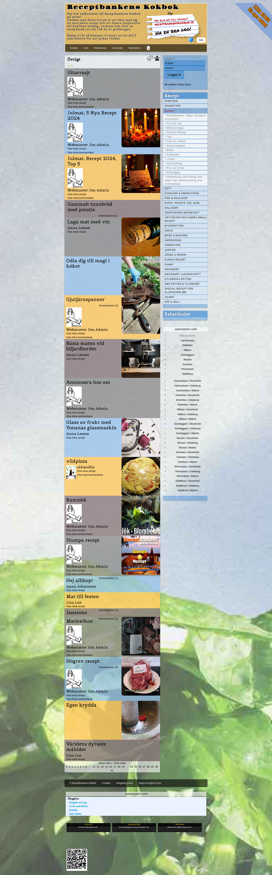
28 (148, 766)
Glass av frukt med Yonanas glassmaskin (91, 425)
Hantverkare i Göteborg (188, 385)
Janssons (76, 612)
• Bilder (169, 150)
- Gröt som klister (77, 806)
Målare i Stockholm (187, 409)
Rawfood (171, 101)
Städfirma (187, 373)
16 (110, 766)
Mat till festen (82, 596)
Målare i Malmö (187, 418)
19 (123, 766)
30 (156, 766)
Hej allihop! (79, 580)
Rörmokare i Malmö (187, 476)
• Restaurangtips (175, 145)
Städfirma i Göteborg (187, 485)
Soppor (170, 250)
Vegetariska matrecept (182, 212)
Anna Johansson (81, 586)
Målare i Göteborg (188, 414)
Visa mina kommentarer (80, 106)
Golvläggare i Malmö (187, 433)
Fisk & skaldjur (176, 198)
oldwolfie (85, 467)
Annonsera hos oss (88, 382)
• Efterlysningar (174, 128)
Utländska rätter (178, 279)
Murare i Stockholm (187, 438)
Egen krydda (81, 705)
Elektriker (187, 345)
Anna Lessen (78, 227)
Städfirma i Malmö (188, 490)
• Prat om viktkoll (175, 141)
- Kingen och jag (76, 802)
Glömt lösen (184, 84)
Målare (187, 350)
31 (111, 770)
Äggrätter (173, 106)
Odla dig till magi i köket (88, 263)
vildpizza (76, 461)
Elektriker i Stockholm (188, 395)
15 (106, 766)
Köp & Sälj (172, 302)
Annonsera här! (186, 329)
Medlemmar (100, 48)
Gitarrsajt (78, 72)
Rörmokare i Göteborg (187, 471)
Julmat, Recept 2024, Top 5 (91, 161)
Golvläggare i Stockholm (187, 423)
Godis (169, 230)
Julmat (170, 297)
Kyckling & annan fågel (182, 193)
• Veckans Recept (175, 132)
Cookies (106, 783)
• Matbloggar (172, 172)
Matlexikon (79, 621)
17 (114, 766)
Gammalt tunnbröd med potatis (89, 206)
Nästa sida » (105, 763)
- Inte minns (74, 813)
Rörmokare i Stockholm (188, 466)
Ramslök (76, 500)
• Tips (168, 136)
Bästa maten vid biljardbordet (85, 346)
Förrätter (172, 245)
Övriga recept (175, 259)
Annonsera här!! (136, 794)
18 (119, 766)
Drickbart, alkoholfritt (183, 274)
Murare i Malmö (187, 447)
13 (98, 766)
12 (94, 766)
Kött (168, 188)
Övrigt (170, 111)
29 (152, 766)
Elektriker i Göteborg (187, 400)
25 (135, 766)
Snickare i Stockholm (187, 452)
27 (144, 766)
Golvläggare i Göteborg (188, 428)
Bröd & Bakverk (176, 235)
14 (102, 766)
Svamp (169, 264)
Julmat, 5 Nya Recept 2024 (92, 115)
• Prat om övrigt (174, 168)
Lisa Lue (73, 602)
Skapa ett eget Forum (150, 783)
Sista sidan (120, 763)
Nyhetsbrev (134, 48)
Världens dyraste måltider (86, 746)
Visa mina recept (76, 102)
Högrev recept (83, 661)
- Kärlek (71, 810)
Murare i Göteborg (187, 442)
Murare (187, 359)
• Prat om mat (173, 123)
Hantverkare (188, 340)
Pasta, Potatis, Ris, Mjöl (182, 203)
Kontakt (74, 48)
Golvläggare (187, 354)
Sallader (171, 208)
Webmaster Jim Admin (88, 99)
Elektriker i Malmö (188, 404)
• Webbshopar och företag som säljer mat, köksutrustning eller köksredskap (183, 180)
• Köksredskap (173, 163)
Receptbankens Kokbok (123, 7)
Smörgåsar (173, 240)
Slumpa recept (83, 540)
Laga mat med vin (88, 222)
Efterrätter (174, 226)
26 (140, 766)
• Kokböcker (172, 154)
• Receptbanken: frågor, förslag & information (185, 117)
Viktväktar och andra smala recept (186, 219)
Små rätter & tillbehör (182, 284)
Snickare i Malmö (187, 461)
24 (131, 766)
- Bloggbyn (72, 798)
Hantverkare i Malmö (187, 390)
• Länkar (170, 159)
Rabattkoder (177, 314)
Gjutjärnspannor (85, 299)
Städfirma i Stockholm (187, 480)
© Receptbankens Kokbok (82, 783)
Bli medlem (171, 84)
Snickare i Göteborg (188, 457)
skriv (86, 48)
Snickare (187, 364)
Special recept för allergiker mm (179, 290)
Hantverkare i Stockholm (187, 380)
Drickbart (172, 269)
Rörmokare (187, 369)
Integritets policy (124, 783)
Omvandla (117, 48)
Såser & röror (175, 255)
